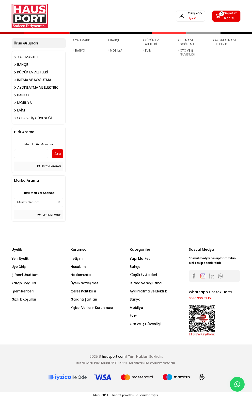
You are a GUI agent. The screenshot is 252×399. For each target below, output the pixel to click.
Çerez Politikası (83, 291)
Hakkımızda (81, 275)
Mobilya (136, 307)
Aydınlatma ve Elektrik (148, 291)
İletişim (76, 258)
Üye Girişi (19, 266)
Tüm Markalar (49, 215)
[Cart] (224, 16)
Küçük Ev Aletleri (143, 275)
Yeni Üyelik (20, 258)
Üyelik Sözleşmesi (85, 283)
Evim (133, 316)
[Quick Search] (31, 153)
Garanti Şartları (84, 299)
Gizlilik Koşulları (24, 299)
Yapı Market (140, 258)
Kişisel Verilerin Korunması (92, 307)
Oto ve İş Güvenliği (145, 324)
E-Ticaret (115, 396)
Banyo (135, 299)
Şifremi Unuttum (25, 275)
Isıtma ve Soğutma (146, 283)
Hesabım (78, 266)
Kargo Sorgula (24, 283)
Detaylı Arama (49, 166)
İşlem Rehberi (22, 291)
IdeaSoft (99, 396)
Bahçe (135, 266)
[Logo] (30, 16)
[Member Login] (186, 16)
